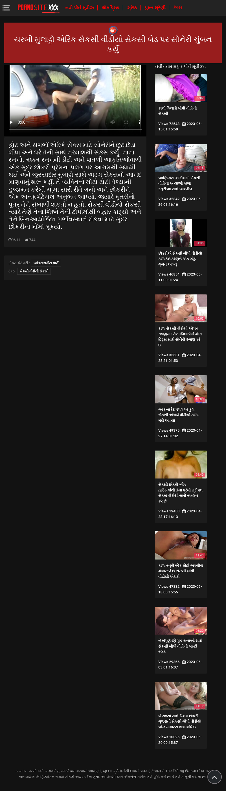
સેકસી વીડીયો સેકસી (34, 271)
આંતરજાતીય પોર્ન (46, 263)
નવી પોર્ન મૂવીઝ (80, 7)
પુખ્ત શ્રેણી (156, 7)
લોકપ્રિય (111, 7)
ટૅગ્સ (178, 7)
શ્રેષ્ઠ (132, 7)
